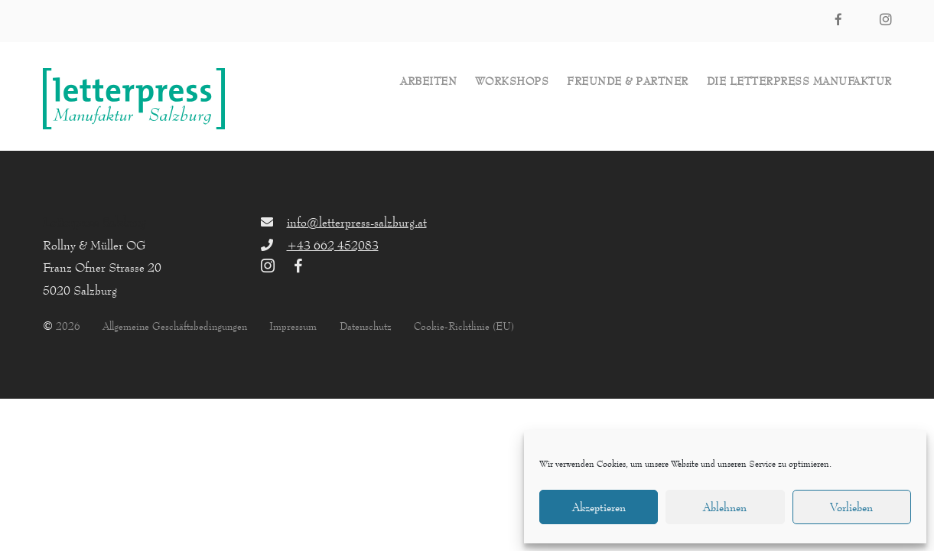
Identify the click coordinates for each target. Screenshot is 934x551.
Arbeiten (428, 81)
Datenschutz (366, 326)
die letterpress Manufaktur (799, 81)
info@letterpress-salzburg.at (357, 222)
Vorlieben (851, 507)
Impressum (293, 326)
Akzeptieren (599, 507)
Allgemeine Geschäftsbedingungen (175, 326)
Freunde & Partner (627, 81)
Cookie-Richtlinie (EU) (464, 326)
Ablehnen (725, 507)
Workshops (512, 81)
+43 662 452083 (333, 245)
